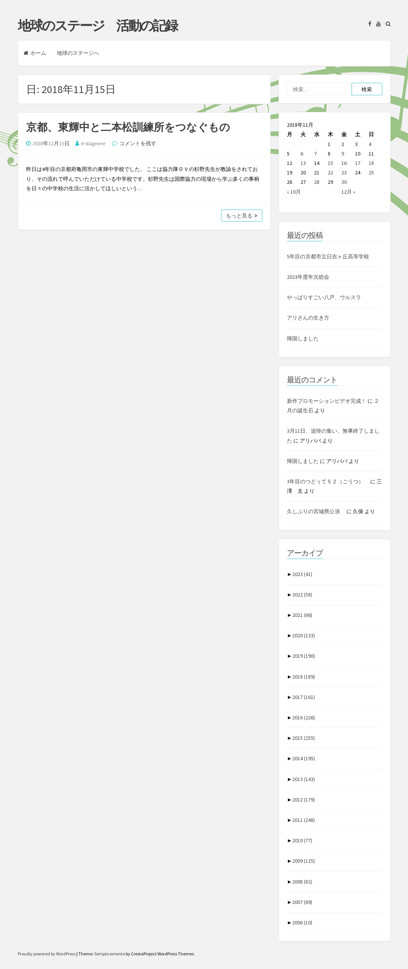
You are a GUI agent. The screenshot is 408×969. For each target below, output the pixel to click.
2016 (303, 717)
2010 (302, 840)
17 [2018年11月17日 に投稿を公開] (357, 163)
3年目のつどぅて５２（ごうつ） (328, 481)
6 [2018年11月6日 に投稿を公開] (302, 153)
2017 (303, 697)
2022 (302, 594)
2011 (303, 820)
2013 (303, 779)
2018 (303, 676)
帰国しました (303, 338)
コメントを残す (137, 143)
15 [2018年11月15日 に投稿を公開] (330, 163)
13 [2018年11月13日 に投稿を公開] (303, 163)
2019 (303, 655)
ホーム (34, 53)
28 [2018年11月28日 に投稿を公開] (316, 182)
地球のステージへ (78, 53)
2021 (302, 615)
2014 (303, 758)
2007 (302, 902)
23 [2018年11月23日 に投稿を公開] (344, 172)
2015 (303, 738)
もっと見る (241, 215)
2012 (303, 799)
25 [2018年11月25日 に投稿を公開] (371, 172)
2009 (303, 860)
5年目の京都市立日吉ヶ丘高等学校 (328, 256)
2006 (302, 922)
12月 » (348, 191)
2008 (302, 881)
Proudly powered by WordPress (47, 954)
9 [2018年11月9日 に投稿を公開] (342, 153)
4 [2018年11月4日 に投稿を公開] (370, 144)
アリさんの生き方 (308, 317)
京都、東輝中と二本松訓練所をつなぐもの (128, 127)
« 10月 (294, 191)
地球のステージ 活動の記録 (97, 25)
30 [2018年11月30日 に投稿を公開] (344, 182)
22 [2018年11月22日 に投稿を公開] (330, 172)
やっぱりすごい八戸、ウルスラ (324, 297)
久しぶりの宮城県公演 (316, 511)
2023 (302, 574)
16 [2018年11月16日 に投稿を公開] (344, 163)
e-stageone (93, 143)
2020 (303, 635)
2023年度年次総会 (308, 276)
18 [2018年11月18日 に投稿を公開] (371, 163)
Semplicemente (109, 954)
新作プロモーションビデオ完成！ (326, 401)
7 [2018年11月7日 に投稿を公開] (315, 153)
